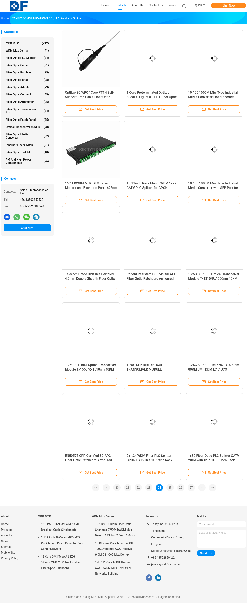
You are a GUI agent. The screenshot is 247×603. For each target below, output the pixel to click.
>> (212, 487)
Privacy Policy (10, 558)
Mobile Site (8, 552)
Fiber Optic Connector (27, 94)
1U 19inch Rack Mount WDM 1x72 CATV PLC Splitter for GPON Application (151, 187)
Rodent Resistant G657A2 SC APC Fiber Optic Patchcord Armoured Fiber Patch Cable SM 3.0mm (151, 278)
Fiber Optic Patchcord (27, 72)
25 (170, 487)
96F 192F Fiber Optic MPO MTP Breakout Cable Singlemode (61, 526)
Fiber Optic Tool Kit (27, 152)
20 (117, 487)
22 (138, 487)
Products (6, 529)
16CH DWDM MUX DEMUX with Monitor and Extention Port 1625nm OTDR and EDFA (91, 187)
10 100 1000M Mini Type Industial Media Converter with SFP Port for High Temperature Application (213, 187)
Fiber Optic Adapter (27, 87)
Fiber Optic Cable (27, 65)
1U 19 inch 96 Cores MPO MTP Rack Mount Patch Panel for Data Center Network (62, 543)
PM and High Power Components (27, 161)
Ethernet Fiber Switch (27, 145)
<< (95, 487)
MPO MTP (27, 43)
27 (191, 487)
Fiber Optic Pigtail (27, 80)
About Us (7, 535)
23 (148, 487)
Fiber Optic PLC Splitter (27, 58)
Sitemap (6, 546)
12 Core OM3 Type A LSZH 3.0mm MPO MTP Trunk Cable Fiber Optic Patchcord (60, 562)
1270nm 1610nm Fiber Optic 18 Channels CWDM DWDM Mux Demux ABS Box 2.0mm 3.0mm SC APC (115, 530)
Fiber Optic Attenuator (27, 102)
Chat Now (229, 5)
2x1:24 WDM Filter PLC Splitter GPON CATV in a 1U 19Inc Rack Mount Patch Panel (149, 460)
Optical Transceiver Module (27, 127)
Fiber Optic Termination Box (27, 110)
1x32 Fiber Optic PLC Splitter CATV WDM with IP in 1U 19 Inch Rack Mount (213, 460)
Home (5, 524)
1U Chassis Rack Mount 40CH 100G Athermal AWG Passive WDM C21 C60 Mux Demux (114, 549)
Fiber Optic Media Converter (27, 136)
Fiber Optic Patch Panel (27, 120)
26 (180, 487)
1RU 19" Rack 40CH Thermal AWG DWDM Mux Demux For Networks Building (113, 568)
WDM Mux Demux (27, 50)
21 (127, 487)
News (4, 541)
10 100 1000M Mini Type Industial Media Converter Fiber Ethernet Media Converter (213, 97)
